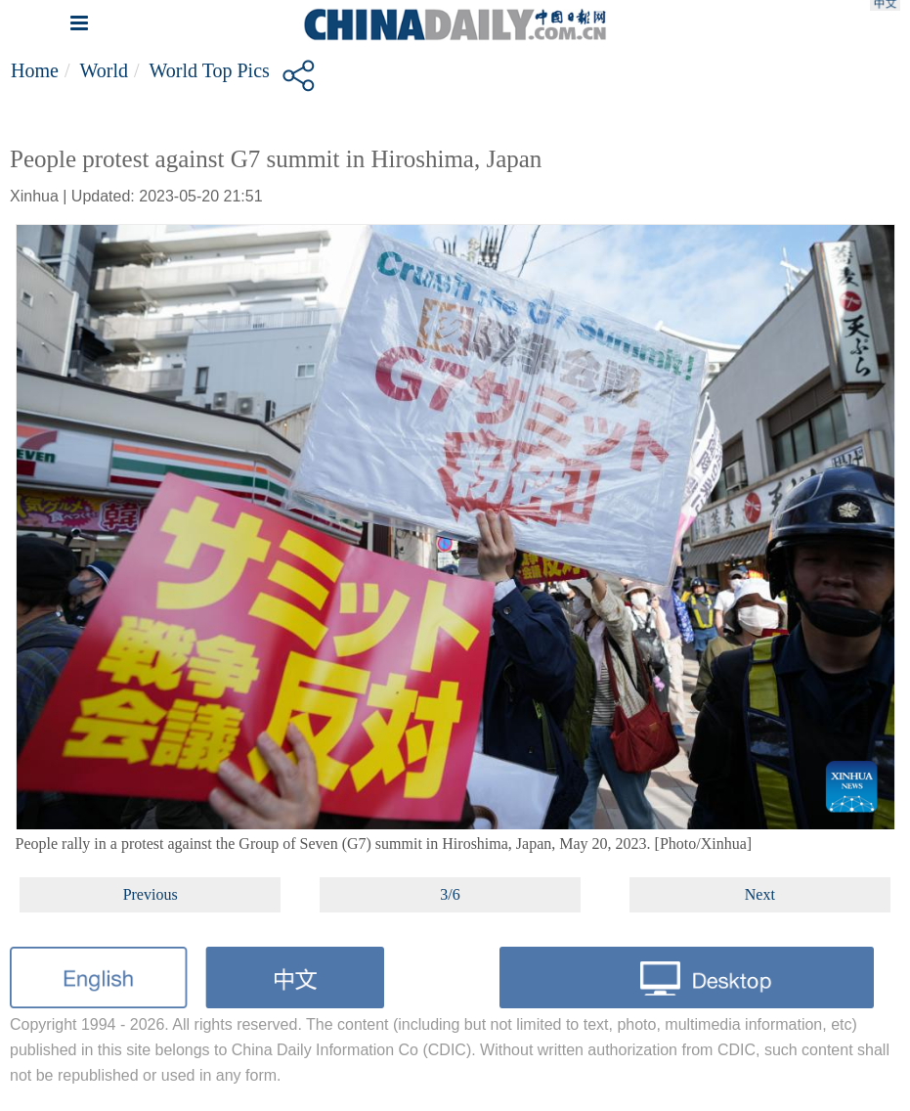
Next (760, 894)
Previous (150, 894)
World (103, 70)
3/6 (449, 894)
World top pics (210, 70)
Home (35, 70)
